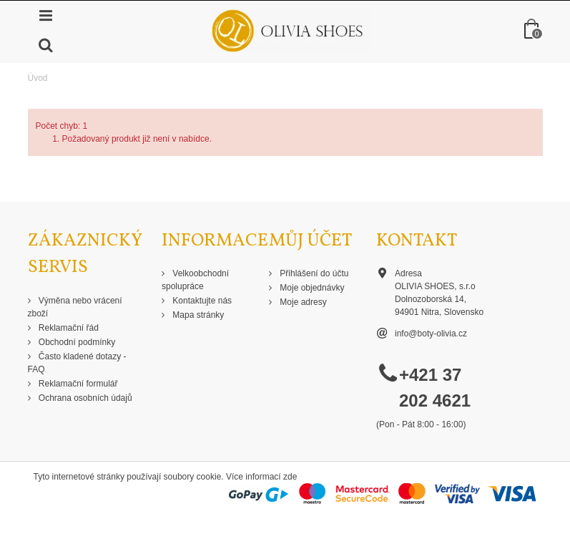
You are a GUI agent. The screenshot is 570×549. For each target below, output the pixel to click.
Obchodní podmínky (76, 342)
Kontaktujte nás (201, 301)
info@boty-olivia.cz (431, 334)
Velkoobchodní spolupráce (195, 279)
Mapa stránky (197, 315)
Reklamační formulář (77, 384)
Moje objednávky (310, 288)
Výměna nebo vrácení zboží (75, 307)
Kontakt (416, 240)
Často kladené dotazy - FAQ (77, 362)
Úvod (38, 78)
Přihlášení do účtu (312, 273)
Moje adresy (302, 302)
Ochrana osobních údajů (84, 398)
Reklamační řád (67, 328)
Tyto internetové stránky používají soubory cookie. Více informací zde (166, 477)
